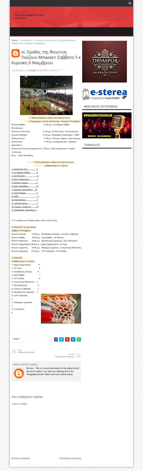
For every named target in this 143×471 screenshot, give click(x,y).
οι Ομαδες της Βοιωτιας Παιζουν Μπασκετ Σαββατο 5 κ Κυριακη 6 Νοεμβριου (46, 57)
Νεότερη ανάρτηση (21, 458)
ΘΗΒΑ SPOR (20, 12)
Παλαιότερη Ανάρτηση (70, 458)
